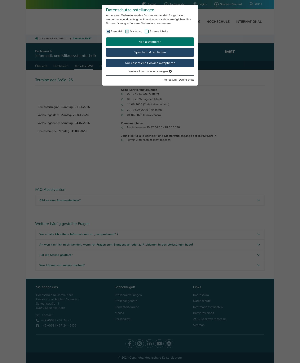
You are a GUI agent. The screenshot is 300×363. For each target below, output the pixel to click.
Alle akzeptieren (150, 42)
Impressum (170, 79)
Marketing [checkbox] (136, 31)
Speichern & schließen (150, 52)
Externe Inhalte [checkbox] (159, 31)
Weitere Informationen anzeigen (150, 71)
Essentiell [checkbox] (116, 31)
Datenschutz (186, 79)
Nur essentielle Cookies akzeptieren (150, 63)
